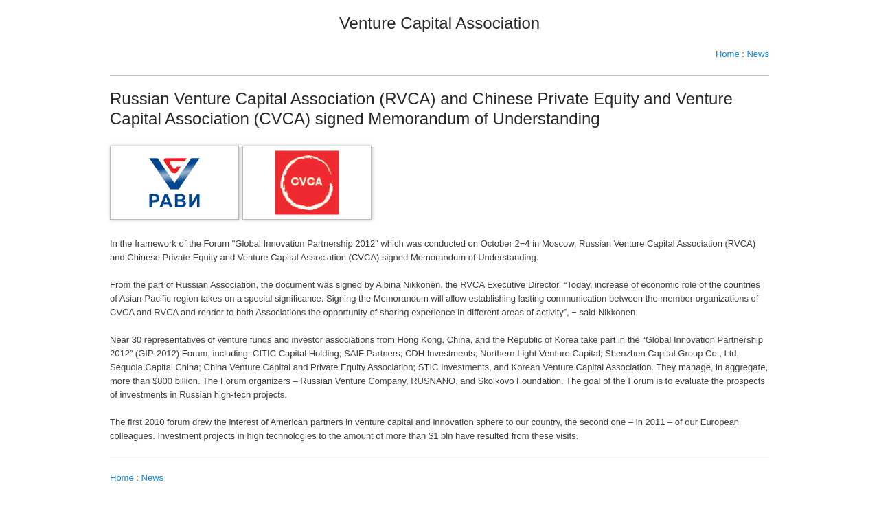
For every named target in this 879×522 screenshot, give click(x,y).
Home (728, 54)
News (757, 54)
